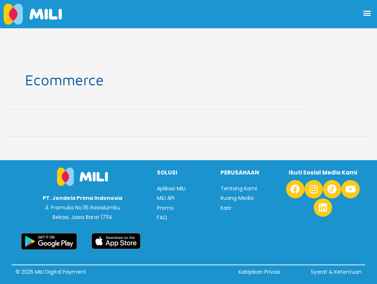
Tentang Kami (239, 188)
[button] (367, 13)
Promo (165, 207)
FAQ (162, 217)
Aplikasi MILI (171, 188)
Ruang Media (237, 198)
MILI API (166, 198)
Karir (226, 207)
